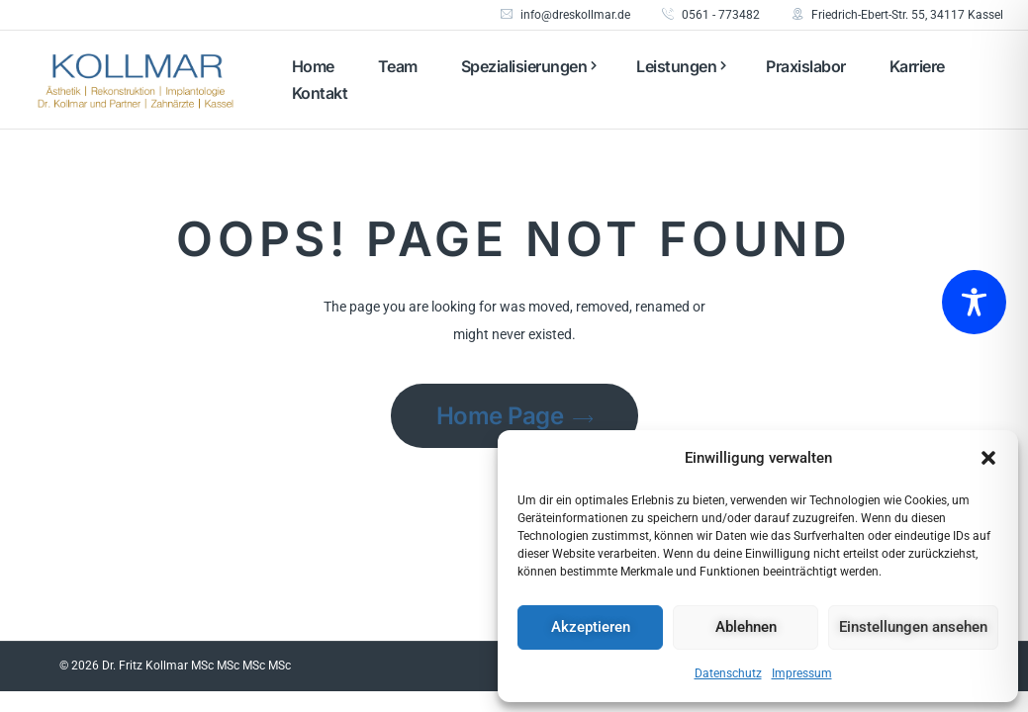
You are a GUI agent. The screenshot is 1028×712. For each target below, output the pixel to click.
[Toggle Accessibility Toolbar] (974, 302)
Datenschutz (728, 673)
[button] (988, 458)
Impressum (802, 673)
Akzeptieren (590, 627)
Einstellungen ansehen (913, 627)
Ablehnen (746, 627)
